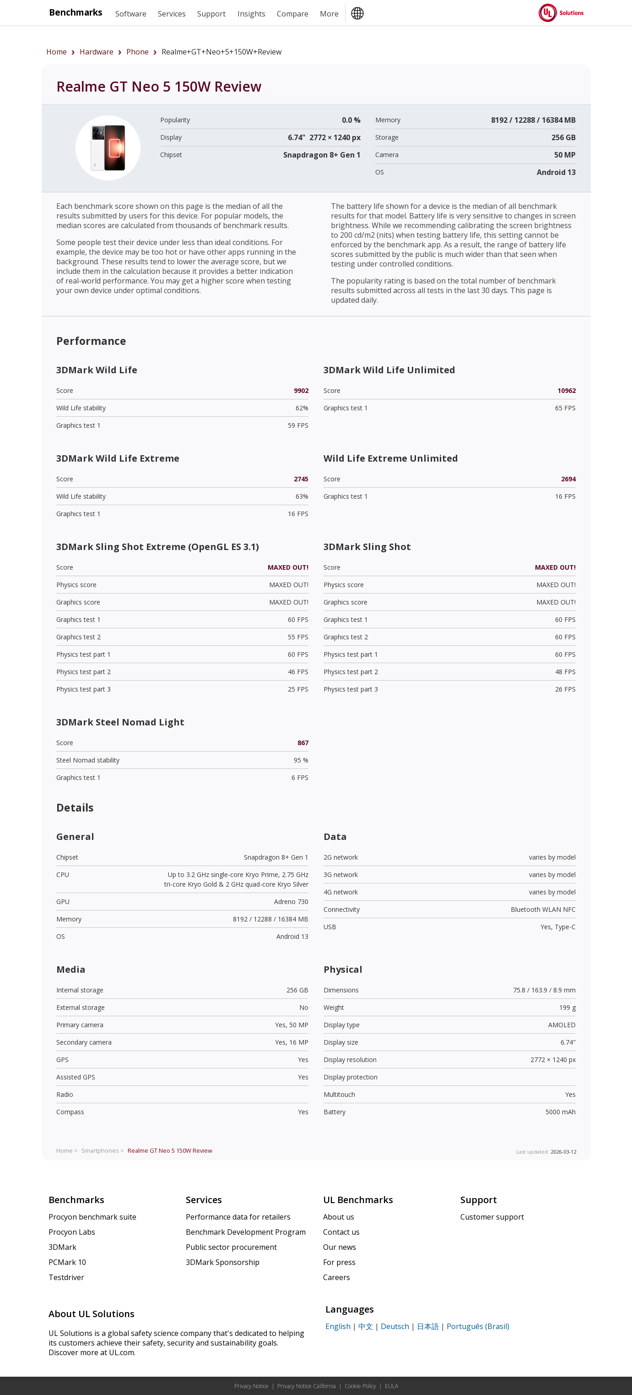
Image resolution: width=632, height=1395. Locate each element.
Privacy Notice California (306, 1386)
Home (56, 52)
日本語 (428, 1326)
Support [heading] (211, 14)
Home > (67, 1150)
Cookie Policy (360, 1386)
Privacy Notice (251, 1386)
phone (137, 52)
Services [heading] (172, 14)
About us (338, 1217)
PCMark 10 (67, 1262)
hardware (96, 52)
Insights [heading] (251, 14)
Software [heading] (130, 14)
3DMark (62, 1247)
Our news (339, 1247)
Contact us (341, 1232)
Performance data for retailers (238, 1217)
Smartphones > (102, 1150)
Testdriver (66, 1277)
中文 (365, 1326)
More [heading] (329, 14)
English (338, 1326)
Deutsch (395, 1326)
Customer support (492, 1217)
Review (170, 1150)
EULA (391, 1386)
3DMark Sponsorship (222, 1262)
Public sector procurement (231, 1247)
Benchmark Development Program (246, 1232)
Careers (336, 1277)
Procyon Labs (72, 1232)
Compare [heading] (292, 14)
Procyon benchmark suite (92, 1217)
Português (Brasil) (478, 1326)
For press (339, 1262)
